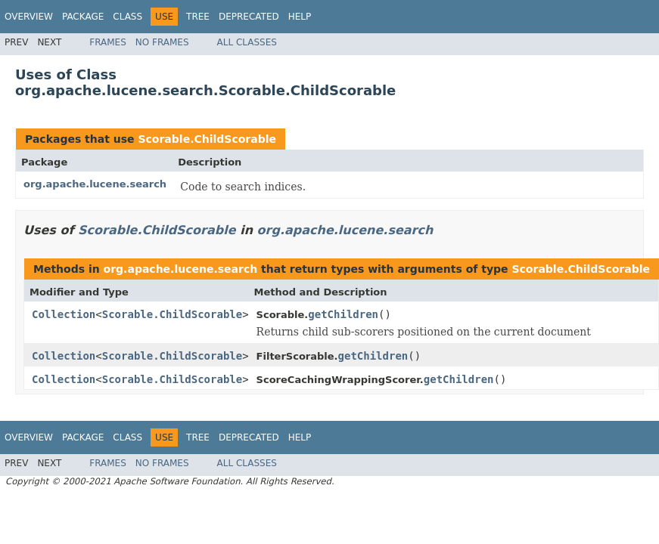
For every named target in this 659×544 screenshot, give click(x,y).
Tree (198, 16)
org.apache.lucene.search (94, 184)
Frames (107, 42)
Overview (29, 16)
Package (83, 16)
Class (127, 16)
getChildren (343, 314)
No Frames (162, 42)
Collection (63, 314)
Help (300, 16)
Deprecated (249, 16)
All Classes (247, 42)
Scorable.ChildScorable (207, 139)
